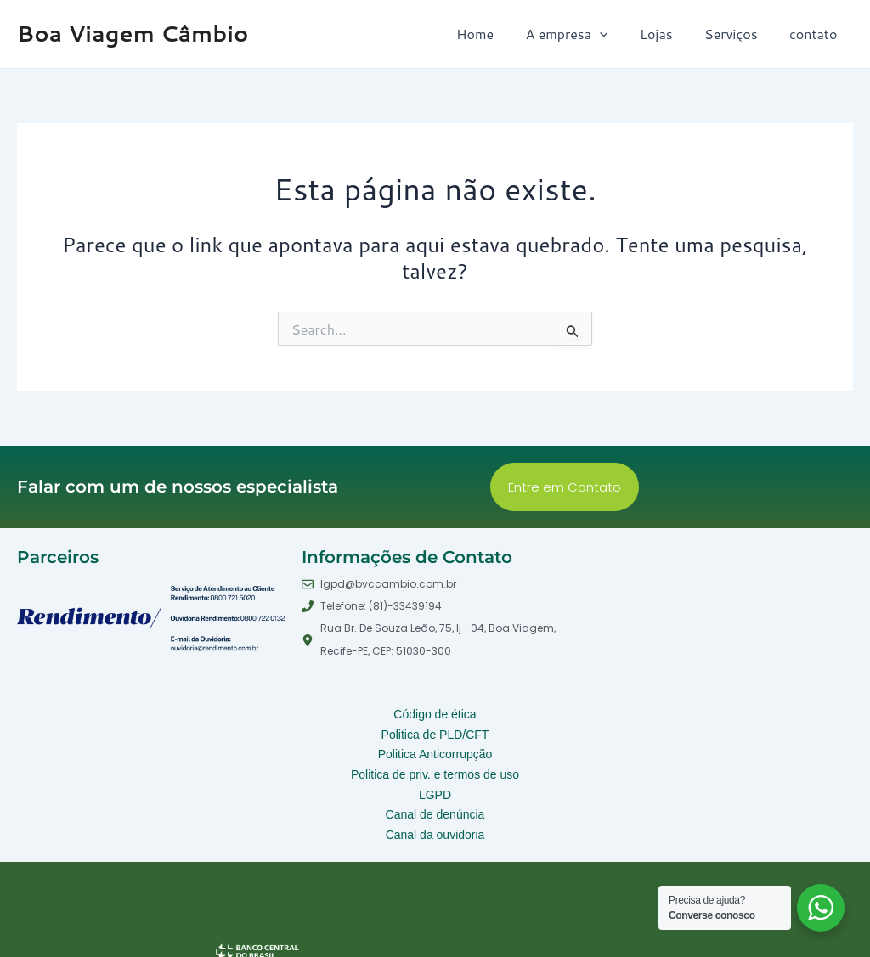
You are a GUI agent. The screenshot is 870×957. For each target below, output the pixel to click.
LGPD (435, 781)
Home (495, 33)
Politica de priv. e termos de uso (435, 764)
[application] (615, 34)
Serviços (738, 33)
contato (815, 33)
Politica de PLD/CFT (435, 730)
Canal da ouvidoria (435, 815)
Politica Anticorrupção (434, 747)
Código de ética (434, 713)
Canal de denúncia (435, 798)
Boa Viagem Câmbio (132, 33)
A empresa (582, 34)
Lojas (667, 33)
